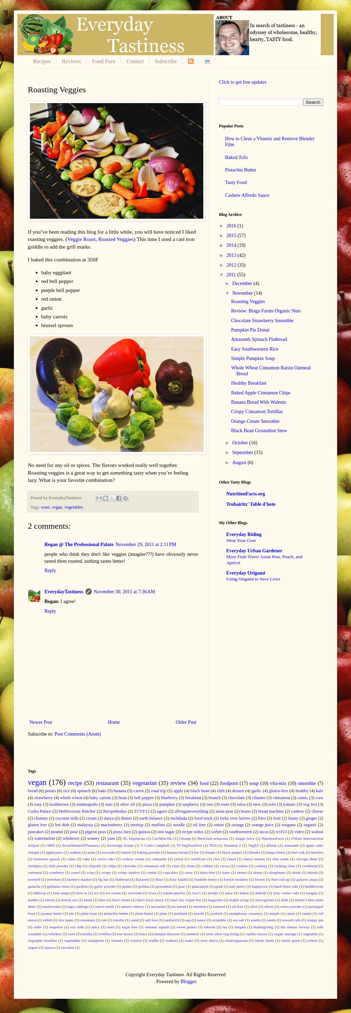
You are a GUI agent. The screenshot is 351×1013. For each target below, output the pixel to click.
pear (74, 831)
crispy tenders (129, 872)
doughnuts (277, 872)
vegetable (310, 934)
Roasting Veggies (248, 301)
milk (284, 900)
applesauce (54, 852)
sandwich (171, 920)
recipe (75, 783)
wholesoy (71, 838)
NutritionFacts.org (245, 493)
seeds (271, 920)
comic (302, 797)
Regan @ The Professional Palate (78, 544)
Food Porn (103, 61)
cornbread (310, 866)
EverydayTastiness (63, 591)
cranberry (56, 872)
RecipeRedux (115, 811)
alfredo (271, 845)
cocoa (224, 866)
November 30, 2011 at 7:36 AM (124, 591)
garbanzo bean (58, 886)
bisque (210, 852)
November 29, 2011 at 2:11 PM (145, 544)
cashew (297, 811)
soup (254, 783)
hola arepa (61, 893)
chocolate (236, 797)
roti (104, 920)
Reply (50, 570)
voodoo (136, 940)
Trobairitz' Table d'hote (251, 504)
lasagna (312, 893)
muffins (158, 824)
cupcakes (170, 872)
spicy (95, 927)
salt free (151, 920)
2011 (232, 274)
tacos (263, 831)
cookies (242, 866)
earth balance (151, 818)
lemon (50, 900)
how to (81, 893)
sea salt (238, 920)
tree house (125, 934)
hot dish (62, 824)
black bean (199, 790)
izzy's (196, 893)
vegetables (73, 507)
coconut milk (66, 818)
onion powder (291, 906)
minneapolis (87, 804)
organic (310, 824)
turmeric (192, 934)
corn (319, 797)
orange (238, 824)
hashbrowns (314, 886)
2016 (232, 225)
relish (47, 920)
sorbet (216, 831)
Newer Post (41, 722)
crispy (106, 872)
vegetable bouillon (42, 940)
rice (66, 790)
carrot (138, 790)
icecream (134, 893)
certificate (198, 859)
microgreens (264, 900)
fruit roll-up (280, 879)
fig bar (103, 879)
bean (123, 797)
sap (187, 920)
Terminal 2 (232, 845)
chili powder (58, 866)
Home (114, 722)
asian (92, 852)
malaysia (85, 824)
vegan (57, 507)
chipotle (95, 866)
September (243, 452)
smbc (38, 927)
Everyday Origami (245, 573)
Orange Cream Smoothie (255, 421)
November (243, 293)
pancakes (36, 831)
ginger (311, 818)
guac (181, 886)
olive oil (127, 804)
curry (189, 872)
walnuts (172, 940)
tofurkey (55, 934)
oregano (288, 824)
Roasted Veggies (116, 239)
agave (162, 811)
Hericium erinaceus (213, 838)
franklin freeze (205, 879)
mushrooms (51, 906)
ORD (51, 845)
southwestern (240, 831)
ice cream (113, 893)
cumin (151, 872)
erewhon (53, 879)
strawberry (43, 797)
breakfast (193, 797)
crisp (91, 872)
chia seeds (280, 859)
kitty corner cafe (286, 893)
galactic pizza (307, 879)
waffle (153, 940)
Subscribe (166, 61)
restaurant (107, 783)
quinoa (144, 831)
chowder (130, 866)
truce (143, 934)
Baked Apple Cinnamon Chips (261, 392)
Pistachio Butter (240, 170)
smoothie (307, 783)
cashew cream (133, 859)
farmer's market (79, 879)
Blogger (188, 981)
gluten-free (278, 790)
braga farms (276, 852)
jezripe (213, 893)
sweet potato (186, 927)
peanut (57, 831)
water (189, 940)
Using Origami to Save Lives (253, 578)
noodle (179, 824)
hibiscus (39, 893)
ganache (34, 886)
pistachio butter (116, 913)
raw (209, 804)
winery (93, 838)
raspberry (190, 804)
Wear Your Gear (241, 540)
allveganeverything (192, 811)
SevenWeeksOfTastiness (81, 845)
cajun (71, 859)
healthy (302, 790)
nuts (109, 804)
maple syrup (238, 900)
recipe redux (193, 831)
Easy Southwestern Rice (254, 349)
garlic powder (105, 886)
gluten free (37, 824)
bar (196, 852)
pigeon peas (95, 831)
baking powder (149, 852)
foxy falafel (179, 879)
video (299, 831)
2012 (232, 265)
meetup (137, 824)
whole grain (290, 940)
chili (221, 790)
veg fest (310, 804)
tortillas (105, 934)
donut (257, 872)
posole (199, 913)
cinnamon (281, 797)
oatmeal (219, 906)
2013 (232, 255)
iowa (152, 893)
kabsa (244, 893)
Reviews (71, 61)
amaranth (291, 845)
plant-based (144, 913)
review (178, 783)
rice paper (66, 920)
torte (71, 934)
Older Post (186, 722)
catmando (159, 859)
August (239, 462)
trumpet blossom (167, 934)
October (240, 442)
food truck (203, 818)
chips (112, 866)
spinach (83, 790)
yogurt (33, 947)
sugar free (130, 927)
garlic (257, 790)
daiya (108, 818)
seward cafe (291, 920)
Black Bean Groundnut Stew (259, 430)
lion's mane (121, 900)
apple (178, 790)
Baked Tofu (236, 157)
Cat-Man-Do (162, 838)
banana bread (177, 852)
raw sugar (165, 831)
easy (38, 804)
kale (319, 790)
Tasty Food (236, 182)
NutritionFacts (273, 838)
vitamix (117, 940)
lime (102, 900)
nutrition (199, 906)
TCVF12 (142, 811)
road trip (158, 790)
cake (86, 859)
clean (190, 866)
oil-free (237, 906)
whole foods (264, 940)
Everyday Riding (244, 534)
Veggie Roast (81, 239)
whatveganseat (236, 940)
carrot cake (106, 859)
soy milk (77, 927)
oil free (199, 824)
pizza (147, 804)
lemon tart (69, 900)
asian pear (224, 811)
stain (110, 927)
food (204, 783)
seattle (256, 920)
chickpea (35, 866)
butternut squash (47, 859)
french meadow (236, 879)
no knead (179, 906)
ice (96, 893)
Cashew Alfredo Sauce (247, 195)
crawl (75, 872)
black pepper (232, 852)
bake (102, 790)
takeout (209, 927)
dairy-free (207, 872)
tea (225, 927)
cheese (317, 811)
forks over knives (235, 818)
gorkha (143, 886)
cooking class (284, 866)
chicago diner (307, 859)
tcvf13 (281, 831)
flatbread (122, 879)
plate (164, 913)
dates (226, 872)
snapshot (56, 927)
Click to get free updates (243, 82)
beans (246, 811)
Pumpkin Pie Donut (250, 330)
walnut (317, 831)
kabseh (260, 893)
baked (126, 852)
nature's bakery (132, 906)
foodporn (229, 783)
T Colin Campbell (155, 845)
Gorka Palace (39, 811)
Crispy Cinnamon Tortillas (257, 411)
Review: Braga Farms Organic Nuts (266, 310)
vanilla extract (256, 934)
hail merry (237, 886)
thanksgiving (263, 927)
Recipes (42, 61)
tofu (272, 804)
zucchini (67, 947)
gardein (82, 886)
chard (231, 859)
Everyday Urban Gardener (254, 550)
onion (219, 824)
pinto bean (89, 913)
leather (33, 900)
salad (135, 920)
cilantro (258, 797)
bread (33, 790)
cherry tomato (254, 859)
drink (296, 872)
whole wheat (71, 797)
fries (262, 818)
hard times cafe (286, 886)
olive (254, 906)
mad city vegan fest (186, 900)
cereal (178, 859)
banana (120, 790)
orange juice (263, 824)
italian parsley (174, 893)
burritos (317, 852)
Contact (135, 61)
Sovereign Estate (120, 845)
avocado (108, 852)
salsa (241, 804)
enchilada (178, 818)
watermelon (44, 838)
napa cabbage (78, 906)
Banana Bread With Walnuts (258, 402)
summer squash (157, 927)
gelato (127, 886)
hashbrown (59, 804)
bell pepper (144, 797)
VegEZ (253, 845)
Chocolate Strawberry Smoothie (262, 320)
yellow (312, 940)
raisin (290, 913)
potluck (217, 913)
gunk (219, 886)
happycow (260, 886)
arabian (75, 852)
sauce (201, 920)
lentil (88, 900)
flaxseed (142, 879)
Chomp (184, 838)
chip (78, 866)
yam (111, 838)
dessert (238, 790)
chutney (41, 818)
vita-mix (278, 783)
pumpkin (167, 804)
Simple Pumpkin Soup (253, 358)
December (242, 283)
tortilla (87, 934)
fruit (277, 818)
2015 (232, 235)
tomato (289, 804)
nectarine (158, 906)
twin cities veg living (222, 934)
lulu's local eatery (150, 900)
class (176, 866)
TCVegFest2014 (189, 845)
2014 (232, 245)
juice (229, 893)
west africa (209, 940)
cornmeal (35, 872)
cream (91, 818)
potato (50, 790)
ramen (306, 913)
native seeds (104, 906)
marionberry (111, 824)
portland (180, 913)
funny (293, 818)
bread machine (271, 811)
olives (269, 906)
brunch (215, 797)
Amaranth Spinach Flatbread (259, 339)
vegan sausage (285, 934)
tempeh (240, 927)
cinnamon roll (154, 866)
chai (216, 859)
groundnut (163, 886)
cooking (261, 866)
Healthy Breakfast (248, 383)
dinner (126, 818)
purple (275, 913)
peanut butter (52, 913)
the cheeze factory (295, 927)
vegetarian (144, 783)
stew (257, 804)
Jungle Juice (245, 838)
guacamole (200, 886)
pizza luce (122, 831)
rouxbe (118, 920)
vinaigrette (96, 940)
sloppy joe (315, 920)
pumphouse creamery (246, 913)
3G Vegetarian (134, 838)
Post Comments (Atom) (78, 734)
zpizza (49, 947)
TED (213, 845)
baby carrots (100, 797)
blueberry (169, 797)
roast (45, 507)
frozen (260, 879)
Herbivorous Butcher (77, 811)
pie (71, 913)
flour (159, 879)
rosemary (87, 920)
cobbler (207, 866)
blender (254, 852)
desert (241, 872)
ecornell (34, 879)
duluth (313, 872)
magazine (215, 900)
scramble (219, 920)
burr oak (298, 852)
